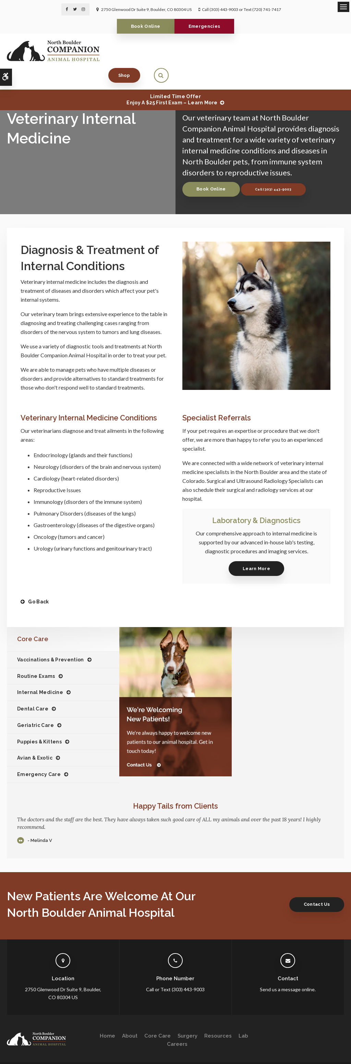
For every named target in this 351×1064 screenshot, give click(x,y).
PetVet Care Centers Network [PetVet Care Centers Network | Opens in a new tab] (316, 1055)
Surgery (187, 1014)
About (129, 1014)
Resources (218, 1014)
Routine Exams (36, 654)
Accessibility (50, 1049)
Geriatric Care (35, 703)
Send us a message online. (288, 968)
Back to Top (17, 1055)
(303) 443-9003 (223, 9)
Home (107, 1014)
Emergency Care (39, 752)
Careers (177, 1022)
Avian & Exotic (34, 736)
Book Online (144, 26)
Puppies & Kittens (39, 719)
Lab (243, 1014)
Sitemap (95, 1049)
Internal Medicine (40, 670)
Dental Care (32, 687)
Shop (300, 50)
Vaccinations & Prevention (50, 638)
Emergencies (205, 26)
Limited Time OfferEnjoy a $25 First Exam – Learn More (171, 78)
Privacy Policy (19, 1049)
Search (75, 1049)
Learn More (256, 547)
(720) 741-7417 (266, 9)
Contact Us (315, 882)
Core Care (157, 1014)
